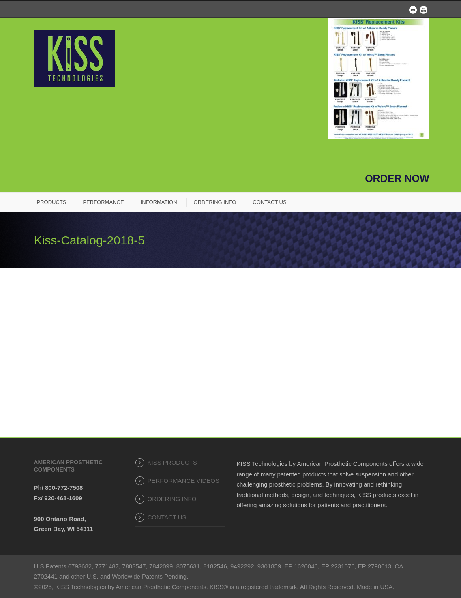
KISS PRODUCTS (172, 462)
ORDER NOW (397, 178)
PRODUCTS (51, 202)
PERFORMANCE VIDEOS (184, 480)
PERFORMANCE (103, 202)
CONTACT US (269, 202)
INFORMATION (159, 202)
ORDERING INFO (215, 202)
